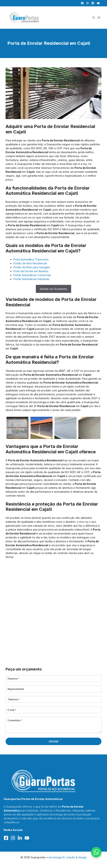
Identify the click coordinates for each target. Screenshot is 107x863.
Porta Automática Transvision (31, 259)
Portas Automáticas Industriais (31, 279)
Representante (16, 689)
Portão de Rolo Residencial (30, 263)
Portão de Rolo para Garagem (31, 267)
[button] (93, 17)
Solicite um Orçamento (53, 288)
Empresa (13, 678)
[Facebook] (81, 3)
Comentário (15, 720)
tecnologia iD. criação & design (68, 857)
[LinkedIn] (92, 3)
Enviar (53, 741)
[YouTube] (97, 3)
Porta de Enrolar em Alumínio (30, 271)
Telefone (14, 699)
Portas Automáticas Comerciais (32, 275)
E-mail (12, 710)
